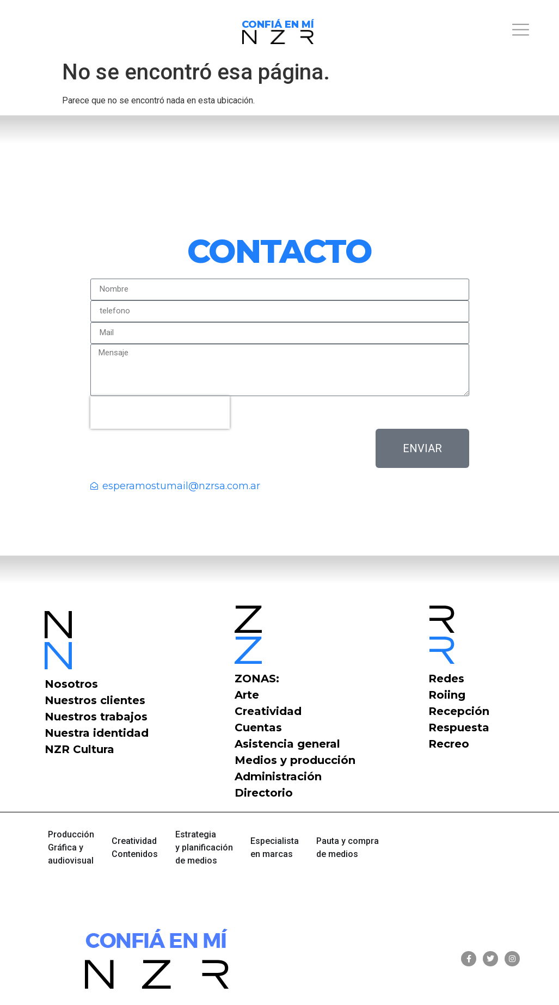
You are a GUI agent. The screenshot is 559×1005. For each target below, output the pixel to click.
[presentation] (160, 412)
